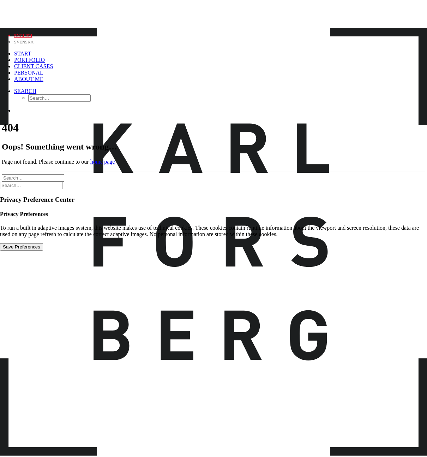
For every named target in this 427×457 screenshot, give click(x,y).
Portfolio (29, 60)
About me (28, 79)
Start (22, 54)
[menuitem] (52, 54)
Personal (28, 73)
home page (102, 162)
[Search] (25, 91)
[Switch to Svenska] (24, 42)
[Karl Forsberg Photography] (213, 13)
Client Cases (33, 66)
